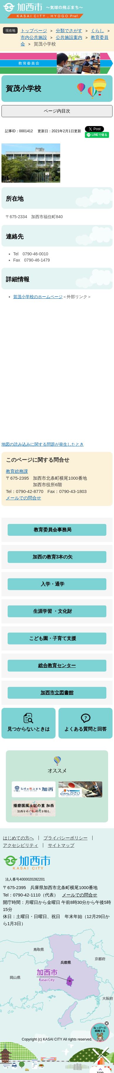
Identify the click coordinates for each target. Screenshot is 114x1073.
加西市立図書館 (57, 692)
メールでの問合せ (23, 497)
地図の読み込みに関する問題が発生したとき (42, 444)
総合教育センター (57, 665)
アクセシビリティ (20, 845)
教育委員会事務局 (52, 529)
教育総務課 (17, 471)
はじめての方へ (18, 837)
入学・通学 (52, 584)
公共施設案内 (69, 37)
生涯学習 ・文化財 (52, 611)
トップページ (34, 30)
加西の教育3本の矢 (53, 556)
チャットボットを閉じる (106, 1023)
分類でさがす (69, 30)
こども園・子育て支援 (52, 638)
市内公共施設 (34, 37)
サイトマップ (61, 845)
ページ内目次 (57, 110)
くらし (97, 30)
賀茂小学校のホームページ (38, 296)
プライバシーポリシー (65, 837)
